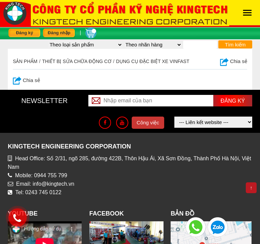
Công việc (148, 122)
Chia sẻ (233, 61)
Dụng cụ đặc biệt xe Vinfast (152, 61)
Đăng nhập (59, 32)
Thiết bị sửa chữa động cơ (76, 61)
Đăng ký (24, 32)
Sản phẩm (25, 61)
